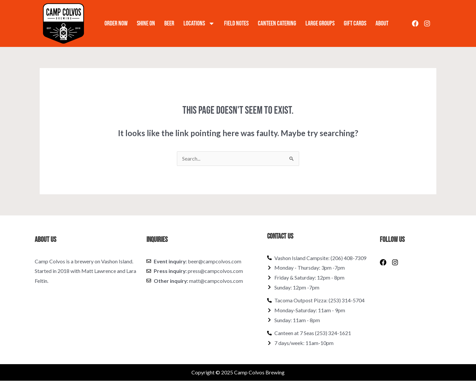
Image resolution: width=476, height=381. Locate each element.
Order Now (116, 23)
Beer (169, 23)
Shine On (146, 23)
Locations (199, 23)
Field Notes (236, 23)
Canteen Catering (277, 23)
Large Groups (320, 23)
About (382, 23)
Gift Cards (355, 23)
